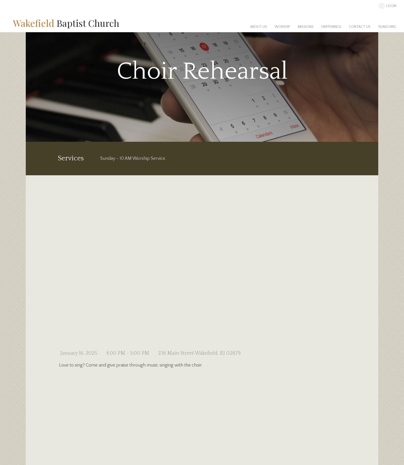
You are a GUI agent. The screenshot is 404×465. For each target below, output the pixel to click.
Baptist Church (66, 23)
